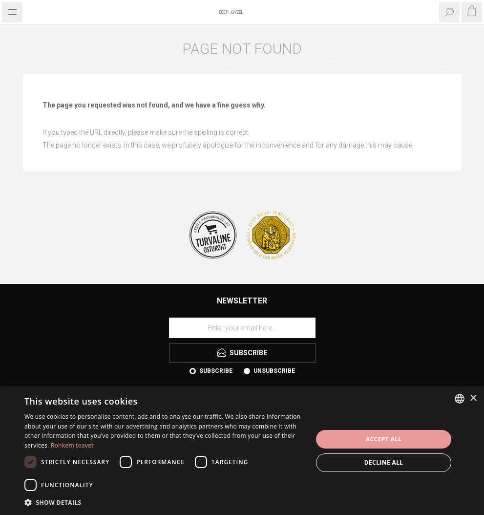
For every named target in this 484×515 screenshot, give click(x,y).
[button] (164, 502)
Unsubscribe (274, 370)
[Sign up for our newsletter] (242, 328)
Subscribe (215, 370)
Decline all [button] (383, 462)
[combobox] (459, 399)
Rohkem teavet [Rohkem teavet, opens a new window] (72, 445)
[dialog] (242, 450)
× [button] (473, 398)
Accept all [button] (384, 439)
